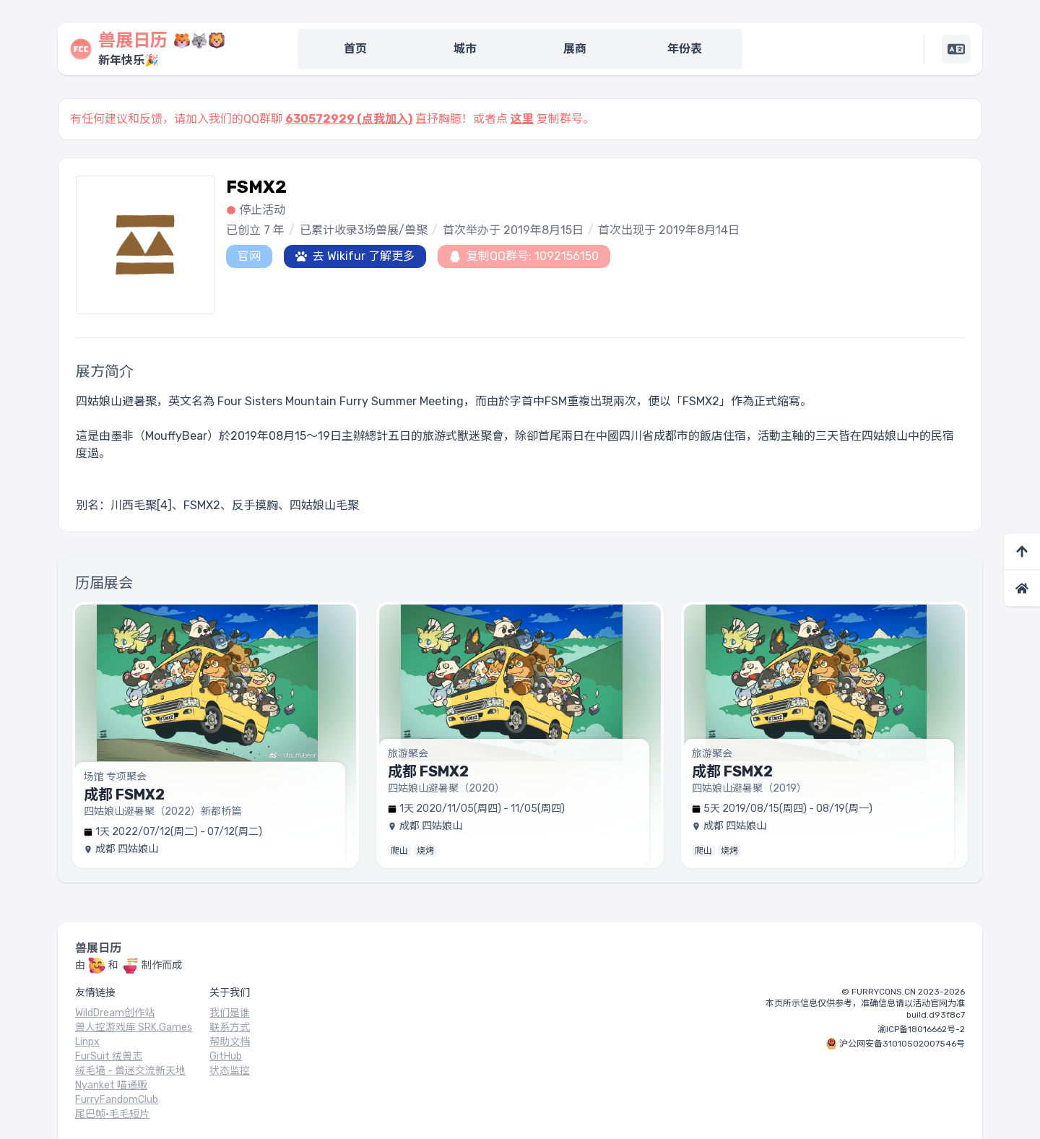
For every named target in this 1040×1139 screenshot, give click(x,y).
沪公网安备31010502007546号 (902, 1044)
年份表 (684, 49)
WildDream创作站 (115, 1013)
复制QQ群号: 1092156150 (524, 256)
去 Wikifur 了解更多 (355, 256)
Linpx (87, 1042)
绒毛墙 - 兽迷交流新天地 (130, 1071)
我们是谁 (229, 1013)
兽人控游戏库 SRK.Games (133, 1027)
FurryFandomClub (116, 1099)
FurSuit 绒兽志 (108, 1056)
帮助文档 (229, 1042)
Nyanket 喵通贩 (111, 1085)
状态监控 (229, 1071)
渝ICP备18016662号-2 (921, 1029)
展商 (574, 49)
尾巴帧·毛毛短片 (112, 1114)
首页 (355, 49)
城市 (465, 49)
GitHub (225, 1056)
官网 (249, 256)
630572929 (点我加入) (348, 119)
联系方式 (229, 1027)
